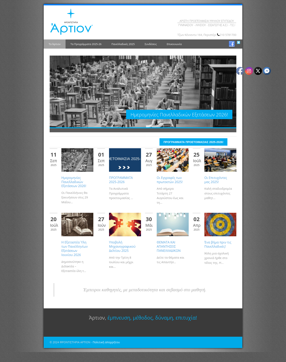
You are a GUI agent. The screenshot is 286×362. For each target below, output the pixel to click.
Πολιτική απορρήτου (106, 352)
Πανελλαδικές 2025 (123, 44)
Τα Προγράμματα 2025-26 (86, 44)
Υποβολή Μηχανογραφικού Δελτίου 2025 (122, 256)
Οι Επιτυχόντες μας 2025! (215, 189)
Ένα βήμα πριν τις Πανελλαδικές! (217, 254)
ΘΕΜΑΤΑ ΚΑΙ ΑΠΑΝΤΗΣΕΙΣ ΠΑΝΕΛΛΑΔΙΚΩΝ (169, 256)
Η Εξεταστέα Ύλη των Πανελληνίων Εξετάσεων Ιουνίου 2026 (74, 258)
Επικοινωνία (174, 44)
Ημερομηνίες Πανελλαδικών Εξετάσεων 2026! (73, 191)
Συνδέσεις (151, 44)
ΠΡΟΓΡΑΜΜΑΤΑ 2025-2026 (121, 189)
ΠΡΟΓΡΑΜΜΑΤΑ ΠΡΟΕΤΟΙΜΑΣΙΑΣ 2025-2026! (193, 152)
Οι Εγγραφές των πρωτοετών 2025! (170, 189)
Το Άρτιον (55, 44)
